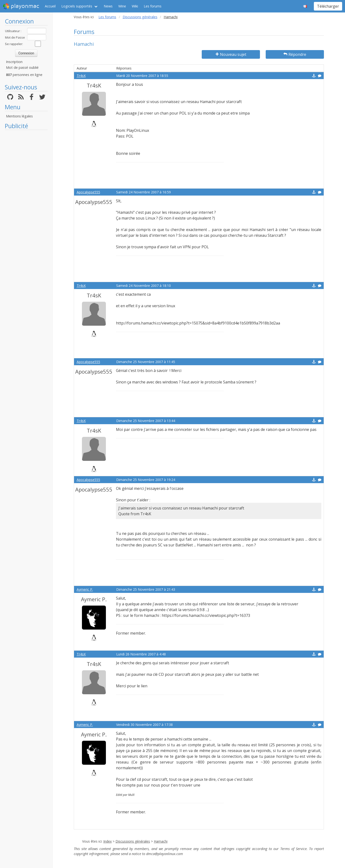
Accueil (50, 6)
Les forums (152, 6)
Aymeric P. (85, 589)
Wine (122, 6)
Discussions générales (140, 17)
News (108, 6)
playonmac (21, 6)
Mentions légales (19, 116)
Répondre (294, 54)
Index (107, 841)
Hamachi (160, 841)
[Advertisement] (26, 204)
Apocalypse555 (88, 192)
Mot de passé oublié (22, 67)
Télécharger (328, 6)
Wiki (135, 6)
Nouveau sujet (231, 54)
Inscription (14, 61)
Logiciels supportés (76, 6)
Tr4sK (81, 75)
